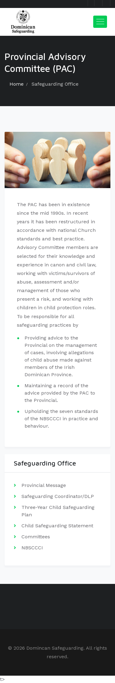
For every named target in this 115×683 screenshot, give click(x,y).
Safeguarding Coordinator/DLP (57, 496)
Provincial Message (43, 485)
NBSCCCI (32, 548)
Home (17, 84)
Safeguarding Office (55, 84)
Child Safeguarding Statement (57, 526)
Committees (35, 537)
